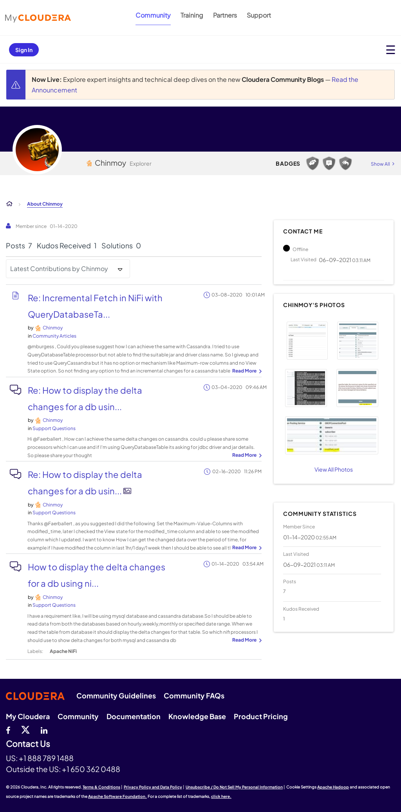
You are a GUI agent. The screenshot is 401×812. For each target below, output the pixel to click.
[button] (307, 341)
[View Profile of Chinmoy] (53, 328)
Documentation (134, 716)
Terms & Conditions (101, 787)
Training (192, 15)
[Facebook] (8, 729)
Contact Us (28, 744)
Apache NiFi (63, 651)
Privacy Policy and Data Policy (153, 787)
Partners (225, 15)
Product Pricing (261, 716)
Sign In (24, 49)
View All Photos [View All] (333, 469)
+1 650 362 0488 (91, 769)
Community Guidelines (116, 695)
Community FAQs (194, 695)
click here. (221, 796)
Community (153, 15)
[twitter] (25, 729)
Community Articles (54, 336)
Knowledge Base (197, 716)
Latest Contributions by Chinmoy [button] (59, 268)
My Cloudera (28, 716)
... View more (246, 371)
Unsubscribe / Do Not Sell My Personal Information (234, 787)
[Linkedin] (44, 729)
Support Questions (54, 428)
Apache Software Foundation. (117, 796)
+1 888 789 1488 (46, 758)
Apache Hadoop (333, 787)
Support (259, 15)
